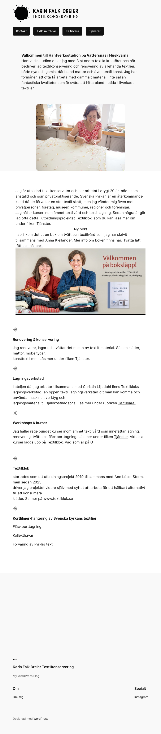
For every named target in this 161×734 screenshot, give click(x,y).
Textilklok (84, 218)
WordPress (41, 718)
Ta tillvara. (126, 403)
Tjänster (94, 31)
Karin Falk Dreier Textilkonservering (43, 667)
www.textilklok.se (58, 498)
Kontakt (21, 31)
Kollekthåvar (23, 535)
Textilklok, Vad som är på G (70, 442)
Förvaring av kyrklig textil (33, 544)
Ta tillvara (72, 31)
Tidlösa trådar (46, 31)
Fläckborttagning (27, 526)
